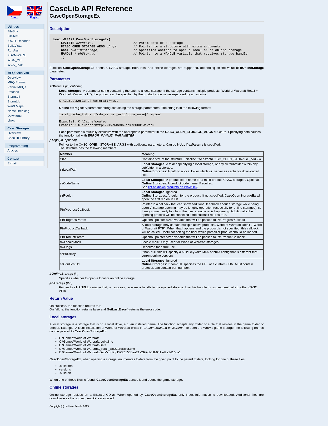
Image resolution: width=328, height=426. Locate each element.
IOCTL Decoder (18, 41)
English (34, 17)
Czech (14, 17)
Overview (14, 77)
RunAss (13, 50)
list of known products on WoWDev (172, 196)
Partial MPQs (16, 87)
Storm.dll (13, 96)
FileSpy (12, 31)
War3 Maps (15, 106)
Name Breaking (18, 111)
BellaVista (14, 45)
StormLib (13, 101)
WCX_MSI (14, 60)
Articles (12, 150)
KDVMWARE (16, 55)
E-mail (11, 163)
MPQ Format (16, 82)
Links (11, 120)
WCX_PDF (15, 64)
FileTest (12, 36)
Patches (13, 92)
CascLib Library (18, 138)
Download (14, 115)
